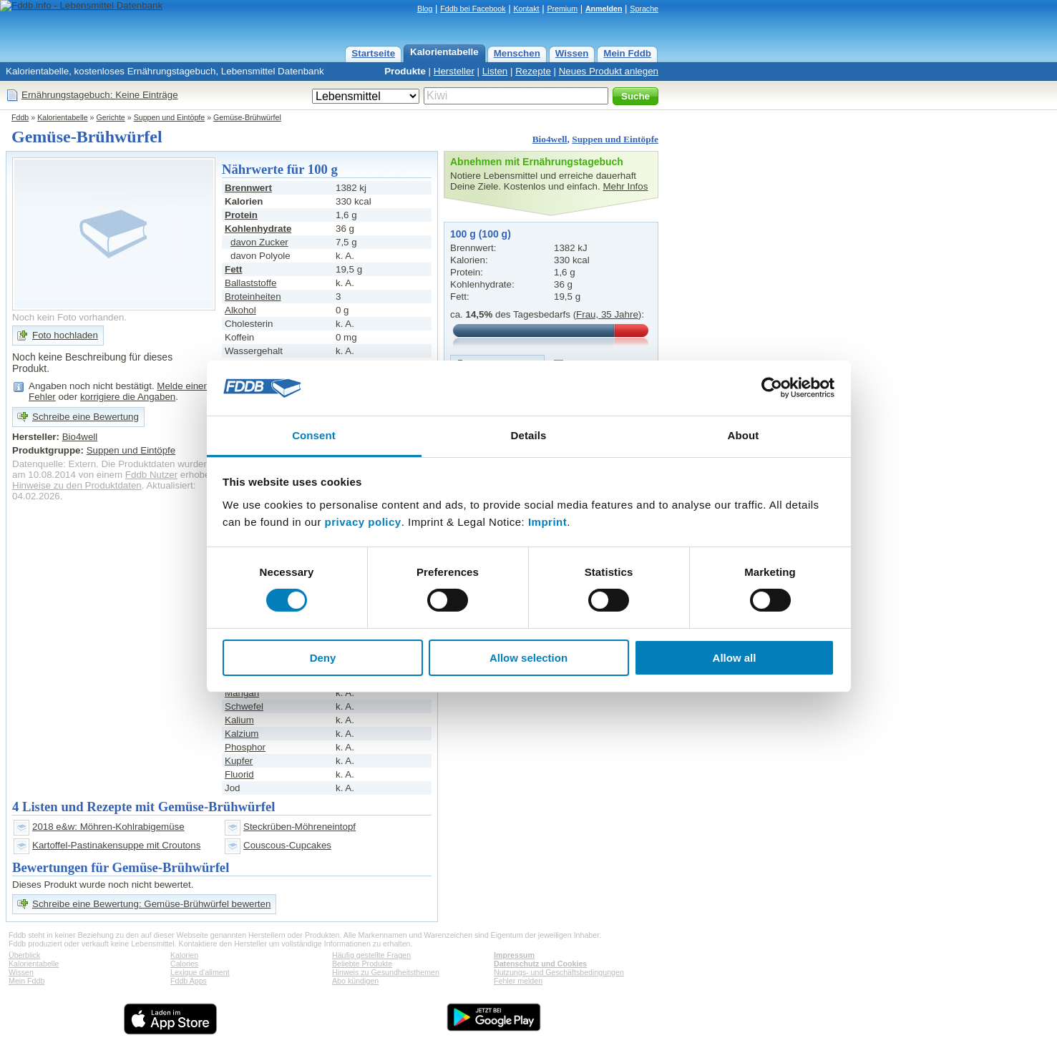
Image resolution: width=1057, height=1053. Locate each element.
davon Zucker (259, 242)
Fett (233, 269)
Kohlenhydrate (258, 228)
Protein (241, 215)
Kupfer (239, 760)
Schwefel (244, 706)
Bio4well (550, 139)
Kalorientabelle (444, 51)
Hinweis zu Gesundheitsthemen (385, 972)
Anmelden (604, 8)
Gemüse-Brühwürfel (247, 117)
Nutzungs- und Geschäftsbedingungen (559, 972)
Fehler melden (518, 980)
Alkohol (240, 310)
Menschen (517, 53)
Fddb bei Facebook (472, 8)
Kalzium (241, 733)
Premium (562, 8)
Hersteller (454, 71)
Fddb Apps (188, 980)
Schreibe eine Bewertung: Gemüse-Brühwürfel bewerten (151, 903)
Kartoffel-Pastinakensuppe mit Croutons (116, 845)
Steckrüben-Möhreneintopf (299, 826)
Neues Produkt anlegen (608, 71)
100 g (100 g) (480, 234)
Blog (424, 8)
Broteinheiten (253, 296)
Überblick (24, 955)
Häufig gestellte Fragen (371, 955)
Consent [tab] (314, 435)
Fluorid (239, 774)
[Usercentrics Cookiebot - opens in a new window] (771, 387)
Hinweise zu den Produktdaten (77, 485)
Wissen (572, 53)
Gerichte (111, 117)
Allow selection (528, 658)
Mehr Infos (625, 186)
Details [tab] (529, 435)
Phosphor (245, 747)
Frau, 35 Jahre (607, 314)
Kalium (239, 720)
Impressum (514, 955)
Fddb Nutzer (151, 474)
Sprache (644, 8)
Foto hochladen (65, 335)
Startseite (373, 53)
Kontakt (526, 8)
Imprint (547, 522)
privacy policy (363, 522)
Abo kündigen (355, 980)
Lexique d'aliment (200, 972)
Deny (323, 658)
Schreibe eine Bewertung (85, 416)
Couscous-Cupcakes (287, 845)
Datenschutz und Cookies (540, 963)
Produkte (405, 71)
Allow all (734, 658)
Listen (495, 71)
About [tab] (743, 435)
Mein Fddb (627, 53)
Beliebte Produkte (362, 963)
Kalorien (184, 955)
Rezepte (533, 71)
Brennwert (248, 187)
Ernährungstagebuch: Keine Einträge (99, 94)
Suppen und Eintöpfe (169, 117)
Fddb (20, 117)
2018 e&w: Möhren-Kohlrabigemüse (108, 826)
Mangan (242, 692)
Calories (184, 963)
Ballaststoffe (250, 283)
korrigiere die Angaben (127, 396)
